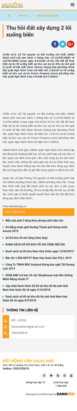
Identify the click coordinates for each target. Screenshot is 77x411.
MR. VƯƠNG (14, 320)
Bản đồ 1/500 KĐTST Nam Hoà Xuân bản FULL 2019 (38, 258)
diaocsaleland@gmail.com (23, 326)
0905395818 (15, 333)
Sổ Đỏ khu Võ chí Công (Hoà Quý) (26, 238)
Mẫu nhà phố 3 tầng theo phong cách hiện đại (34, 220)
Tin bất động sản (47, 15)
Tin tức (23, 15)
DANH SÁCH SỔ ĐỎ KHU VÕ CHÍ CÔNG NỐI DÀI (35, 244)
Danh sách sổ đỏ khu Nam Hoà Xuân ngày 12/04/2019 (39, 251)
